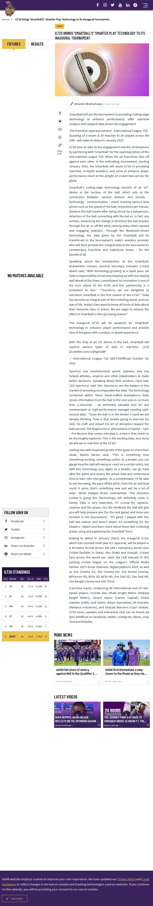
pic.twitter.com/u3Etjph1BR (87, 352)
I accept (16, 898)
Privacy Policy (127, 879)
